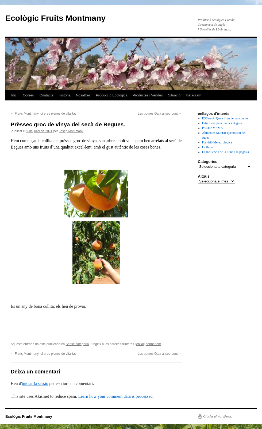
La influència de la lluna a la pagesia (225, 152)
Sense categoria (77, 344)
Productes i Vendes (148, 95)
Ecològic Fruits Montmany (55, 18)
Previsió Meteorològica (217, 142)
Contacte (46, 95)
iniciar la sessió (35, 383)
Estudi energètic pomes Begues (222, 123)
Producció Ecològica (112, 95)
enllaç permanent (148, 344)
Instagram (193, 95)
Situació (174, 95)
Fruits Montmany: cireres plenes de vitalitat (43, 113)
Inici (14, 95)
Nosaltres (83, 95)
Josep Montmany (71, 131)
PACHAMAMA (212, 128)
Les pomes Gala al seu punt (160, 113)
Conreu (28, 95)
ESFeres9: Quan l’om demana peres (225, 118)
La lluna (207, 147)
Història (65, 95)
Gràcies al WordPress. (217, 416)
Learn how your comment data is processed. (115, 396)
